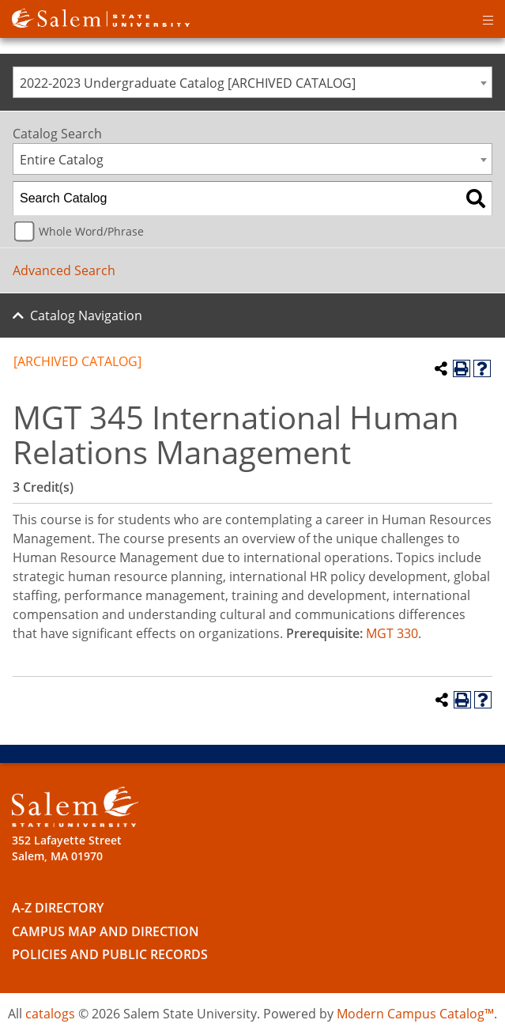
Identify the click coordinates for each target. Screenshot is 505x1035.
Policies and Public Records (110, 954)
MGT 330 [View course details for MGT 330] (392, 633)
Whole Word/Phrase (91, 231)
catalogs (50, 1013)
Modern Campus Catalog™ (415, 1013)
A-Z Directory (58, 907)
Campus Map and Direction (105, 931)
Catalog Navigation (86, 315)
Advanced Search (64, 270)
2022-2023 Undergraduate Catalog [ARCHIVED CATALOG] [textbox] (188, 83)
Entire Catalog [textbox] (62, 159)
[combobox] (252, 82)
